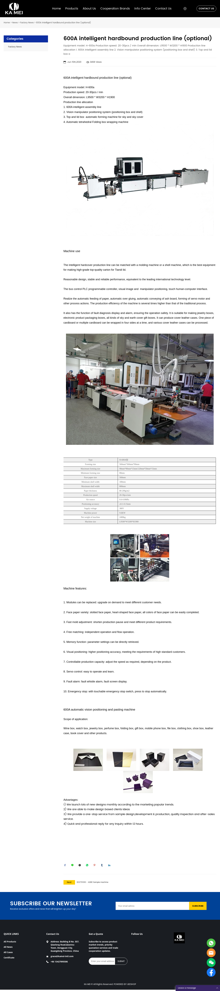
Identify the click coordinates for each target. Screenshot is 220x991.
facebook (65, 866)
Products (71, 8)
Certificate (9, 959)
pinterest (95, 866)
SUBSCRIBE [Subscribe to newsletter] (197, 907)
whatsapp (88, 866)
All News (8, 948)
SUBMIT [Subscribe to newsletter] (121, 962)
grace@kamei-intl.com (62, 957)
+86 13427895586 (59, 963)
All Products (10, 942)
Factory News (27, 22)
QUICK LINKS (11, 935)
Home (56, 8)
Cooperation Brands (115, 8)
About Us (89, 8)
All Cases (8, 953)
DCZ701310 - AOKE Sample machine (92, 883)
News (15, 22)
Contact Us (163, 8)
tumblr (102, 866)
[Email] (152, 907)
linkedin (110, 866)
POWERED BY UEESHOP (125, 985)
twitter (80, 866)
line (73, 866)
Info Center (142, 8)
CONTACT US (206, 9)
